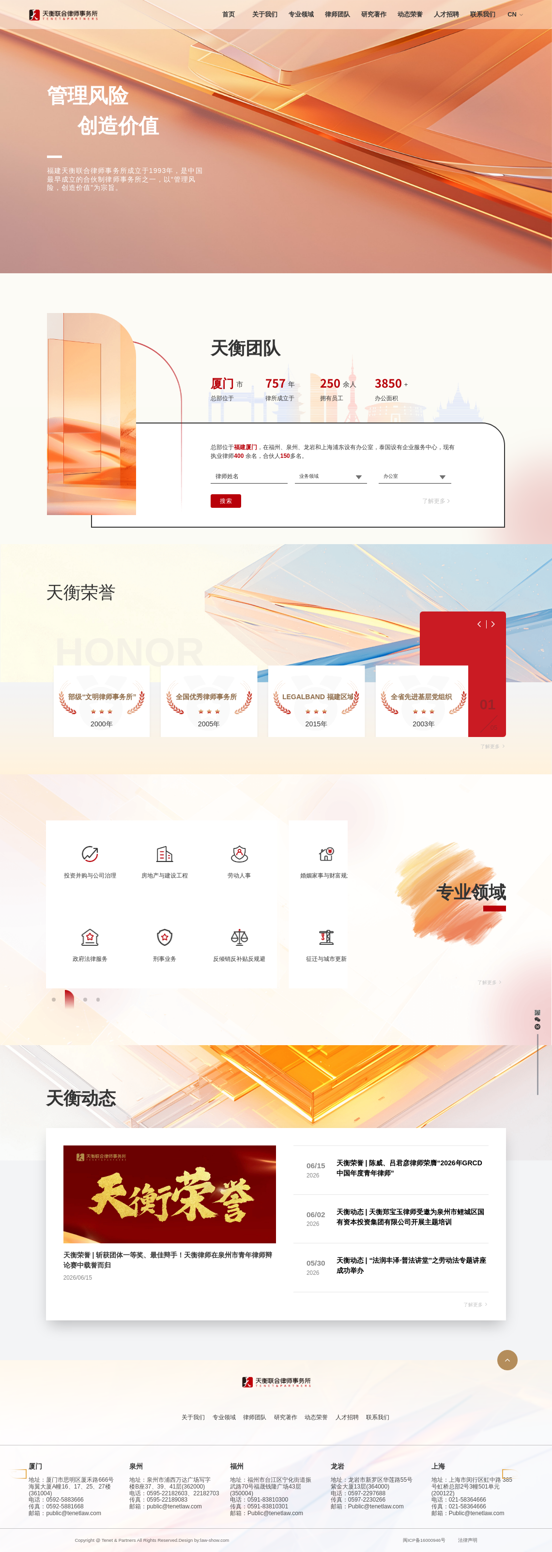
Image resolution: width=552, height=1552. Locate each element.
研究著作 (373, 14)
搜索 (226, 501)
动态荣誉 (410, 14)
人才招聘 (446, 14)
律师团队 (337, 14)
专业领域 (301, 14)
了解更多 (436, 501)
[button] (56, 1257)
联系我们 (482, 14)
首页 (228, 14)
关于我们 (264, 14)
